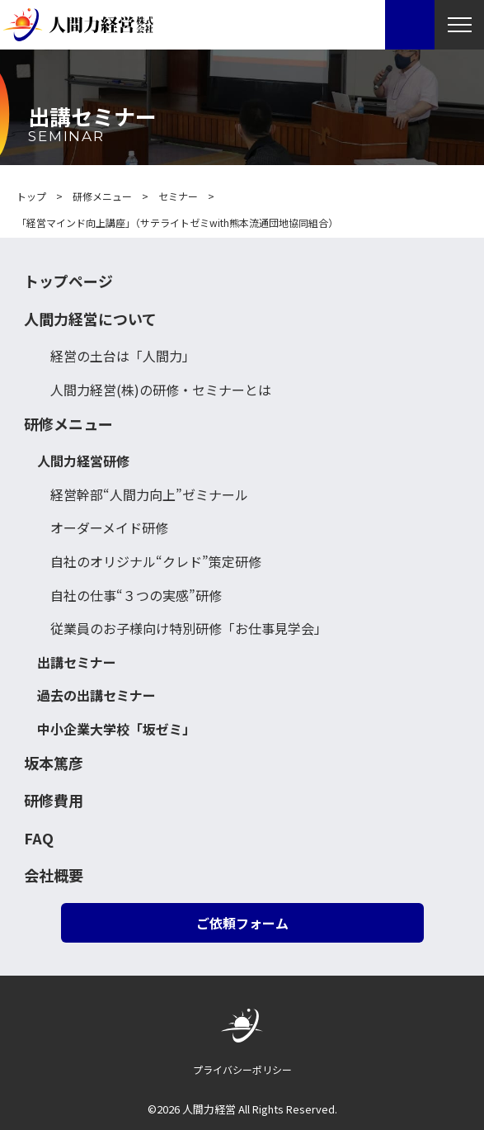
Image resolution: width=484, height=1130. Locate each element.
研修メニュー (68, 424)
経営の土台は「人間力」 (122, 356)
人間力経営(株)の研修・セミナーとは (160, 390)
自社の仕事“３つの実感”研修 (136, 595)
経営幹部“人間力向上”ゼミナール (149, 494)
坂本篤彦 (53, 763)
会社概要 (53, 875)
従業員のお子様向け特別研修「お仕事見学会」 (188, 628)
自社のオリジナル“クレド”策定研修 (155, 561)
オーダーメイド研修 (109, 527)
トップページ (68, 281)
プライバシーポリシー (242, 1069)
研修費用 (53, 800)
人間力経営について (90, 319)
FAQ (39, 838)
